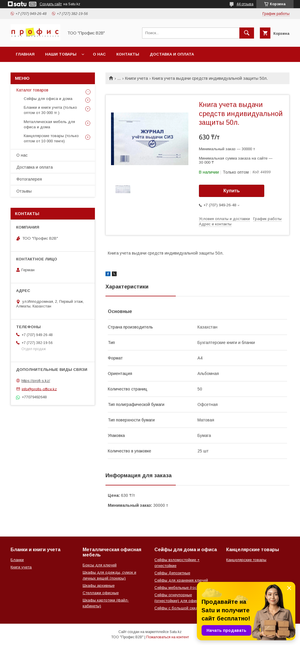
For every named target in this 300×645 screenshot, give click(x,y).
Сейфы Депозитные (172, 573)
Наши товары (60, 54)
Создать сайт (51, 4)
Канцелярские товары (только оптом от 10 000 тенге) (51, 138)
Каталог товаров (32, 90)
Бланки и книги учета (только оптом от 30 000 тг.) (50, 110)
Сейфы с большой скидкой (179, 608)
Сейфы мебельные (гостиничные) (184, 587)
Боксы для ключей (100, 565)
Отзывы (24, 191)
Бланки (17, 560)
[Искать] (246, 33)
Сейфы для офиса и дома (48, 98)
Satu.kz (176, 632)
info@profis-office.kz (39, 389)
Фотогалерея (29, 179)
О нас (99, 54)
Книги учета (136, 78)
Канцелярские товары (246, 560)
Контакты (127, 54)
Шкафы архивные (99, 585)
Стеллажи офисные (101, 593)
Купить (232, 190)
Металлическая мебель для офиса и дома (49, 124)
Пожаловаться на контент (167, 637)
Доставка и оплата (172, 54)
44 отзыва (244, 4)
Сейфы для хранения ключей (181, 580)
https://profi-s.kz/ (35, 380)
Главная (25, 54)
